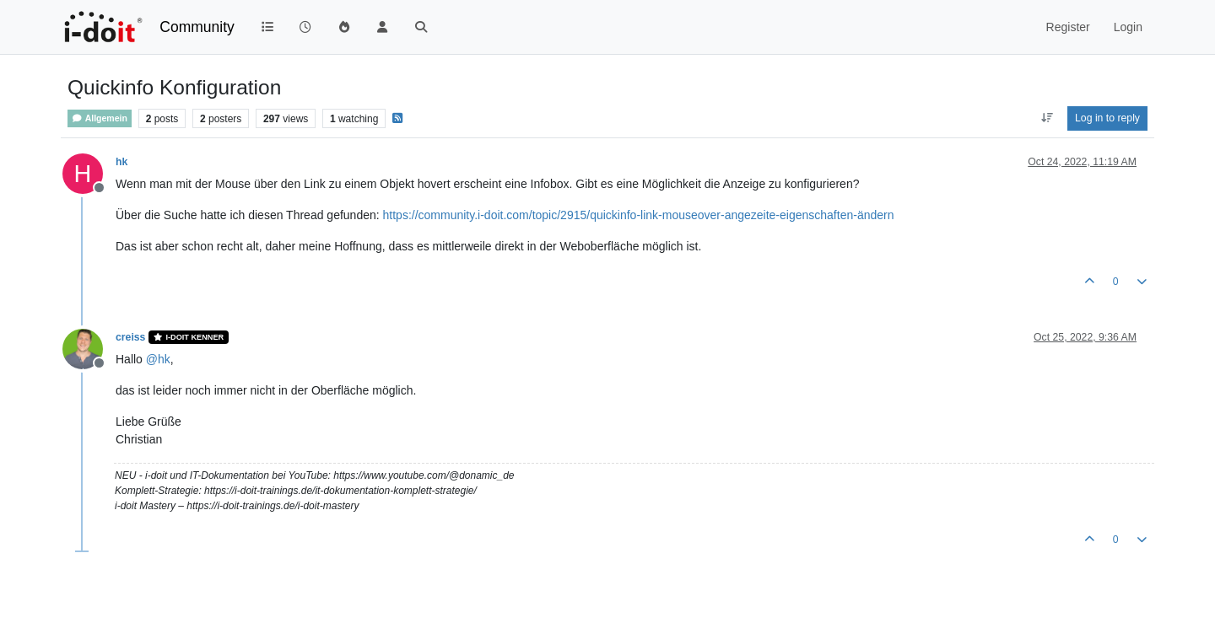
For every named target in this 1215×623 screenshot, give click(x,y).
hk (121, 162)
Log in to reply (1107, 118)
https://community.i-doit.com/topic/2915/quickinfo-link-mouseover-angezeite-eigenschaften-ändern (638, 215)
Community (197, 27)
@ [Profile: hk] (158, 359)
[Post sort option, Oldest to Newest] (1047, 118)
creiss (130, 337)
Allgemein (99, 118)
